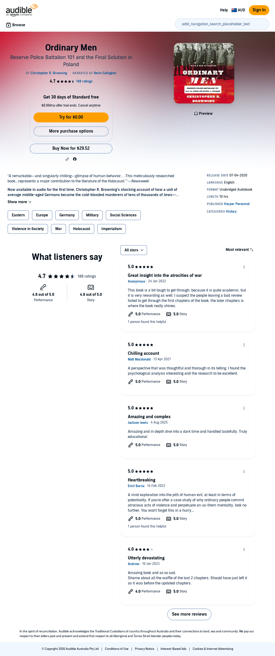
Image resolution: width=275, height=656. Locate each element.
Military (92, 215)
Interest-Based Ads (174, 649)
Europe (42, 215)
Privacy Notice (145, 649)
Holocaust (81, 229)
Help (224, 10)
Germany (67, 215)
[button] (67, 159)
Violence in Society (28, 229)
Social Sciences (123, 215)
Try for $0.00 (71, 117)
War (58, 229)
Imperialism (111, 229)
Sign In (259, 10)
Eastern (18, 215)
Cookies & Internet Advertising (213, 649)
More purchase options (71, 131)
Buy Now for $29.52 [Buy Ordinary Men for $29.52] (71, 148)
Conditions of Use (117, 649)
